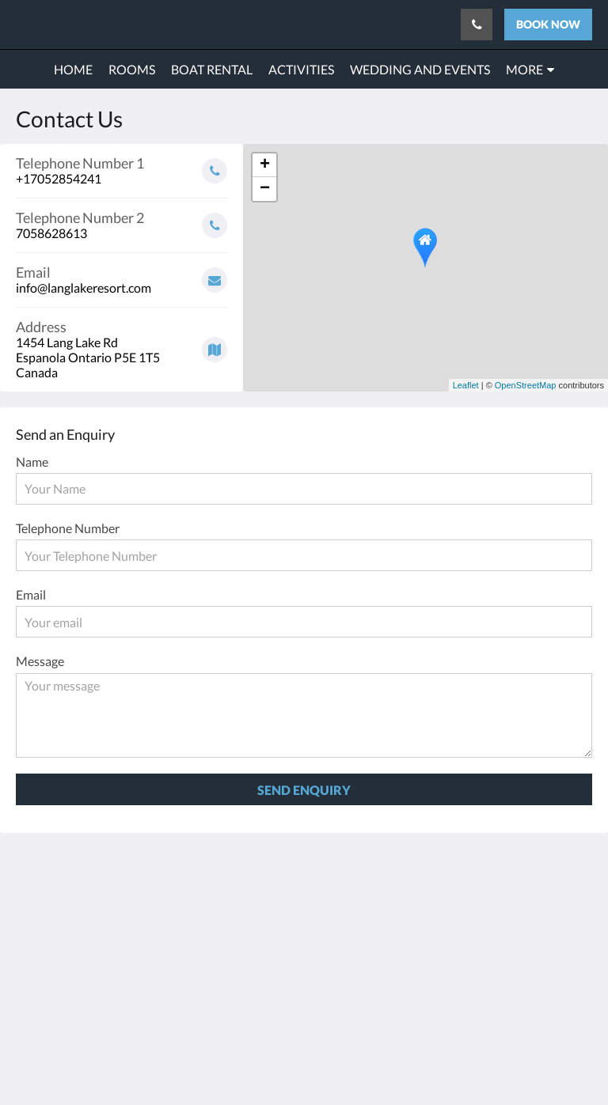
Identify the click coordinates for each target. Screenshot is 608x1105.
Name (32, 461)
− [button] (265, 189)
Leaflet (466, 385)
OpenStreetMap (526, 385)
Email (31, 594)
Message (40, 660)
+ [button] (265, 165)
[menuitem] (73, 69)
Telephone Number (68, 527)
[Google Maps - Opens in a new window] (121, 344)
